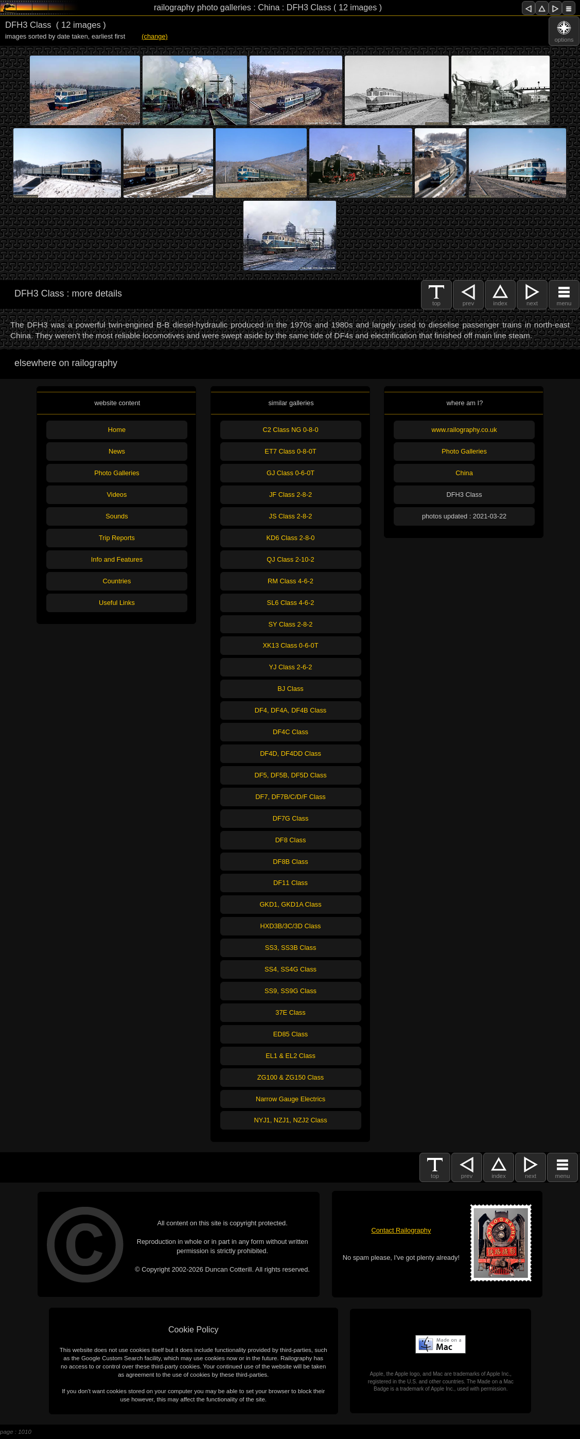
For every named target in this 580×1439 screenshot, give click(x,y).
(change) (155, 36)
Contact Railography (401, 1230)
